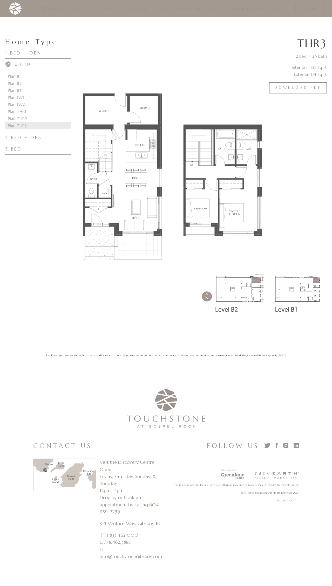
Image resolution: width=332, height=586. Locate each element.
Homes (106, 9)
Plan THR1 (17, 111)
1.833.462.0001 (123, 535)
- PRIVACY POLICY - (287, 500)
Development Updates (196, 9)
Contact (279, 9)
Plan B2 (15, 83)
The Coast (136, 9)
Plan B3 (14, 90)
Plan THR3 (17, 125)
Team (160, 9)
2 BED (22, 64)
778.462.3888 (117, 542)
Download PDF (298, 88)
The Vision (53, 9)
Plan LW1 (16, 97)
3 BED (13, 149)
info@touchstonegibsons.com (131, 556)
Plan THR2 (17, 118)
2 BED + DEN (24, 137)
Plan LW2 (16, 104)
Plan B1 (14, 76)
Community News (245, 9)
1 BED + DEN (23, 53)
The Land (82, 9)
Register (309, 8)
